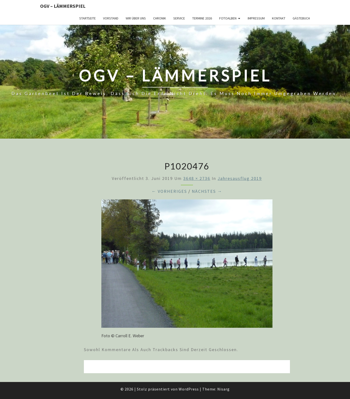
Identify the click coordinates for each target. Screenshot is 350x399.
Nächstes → (207, 191)
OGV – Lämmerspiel (63, 6)
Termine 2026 (202, 18)
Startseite (87, 18)
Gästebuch (301, 18)
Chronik (159, 18)
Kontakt (278, 18)
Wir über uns (136, 18)
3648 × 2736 (196, 178)
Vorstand (110, 18)
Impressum (256, 18)
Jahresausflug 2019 (240, 178)
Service (179, 18)
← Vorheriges (169, 191)
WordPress (189, 389)
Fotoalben (227, 18)
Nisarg (223, 389)
